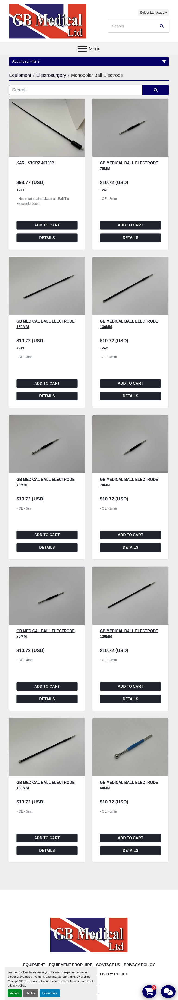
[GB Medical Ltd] (89, 935)
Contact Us (108, 965)
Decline (31, 993)
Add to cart (47, 225)
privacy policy (16, 985)
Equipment (34, 965)
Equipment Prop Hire (70, 965)
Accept (14, 993)
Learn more (49, 993)
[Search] (135, 26)
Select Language (152, 12)
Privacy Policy (139, 965)
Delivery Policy (111, 974)
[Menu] (82, 49)
